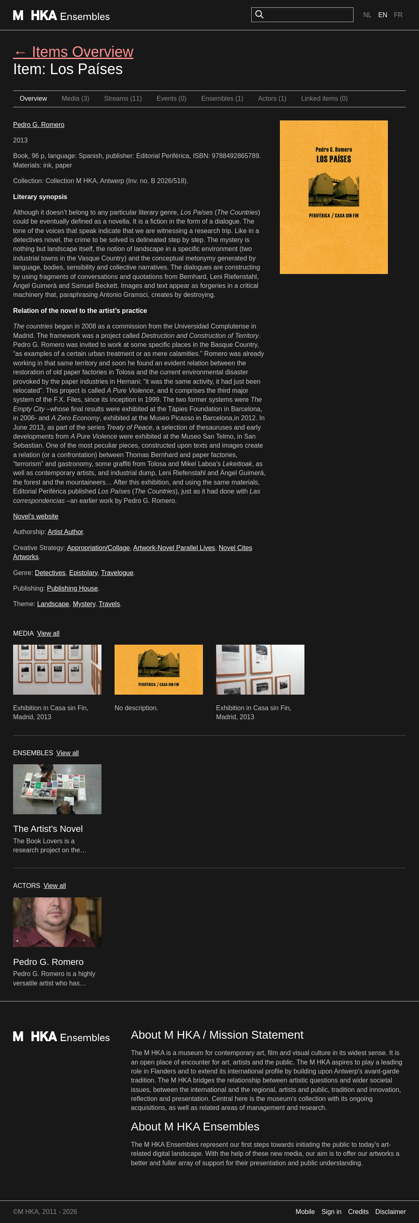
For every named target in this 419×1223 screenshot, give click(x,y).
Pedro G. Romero (38, 124)
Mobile (305, 1211)
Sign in (332, 1211)
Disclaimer (390, 1211)
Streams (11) (123, 98)
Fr (398, 14)
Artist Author (65, 531)
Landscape (53, 603)
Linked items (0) (324, 98)
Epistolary (83, 572)
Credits (358, 1211)
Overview (33, 98)
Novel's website (36, 516)
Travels (109, 603)
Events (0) (172, 98)
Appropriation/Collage (98, 547)
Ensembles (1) (222, 98)
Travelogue (117, 572)
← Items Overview (73, 51)
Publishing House (72, 588)
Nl (367, 14)
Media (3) (76, 98)
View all (48, 633)
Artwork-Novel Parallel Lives (174, 547)
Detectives (50, 572)
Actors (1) (272, 98)
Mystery (84, 603)
